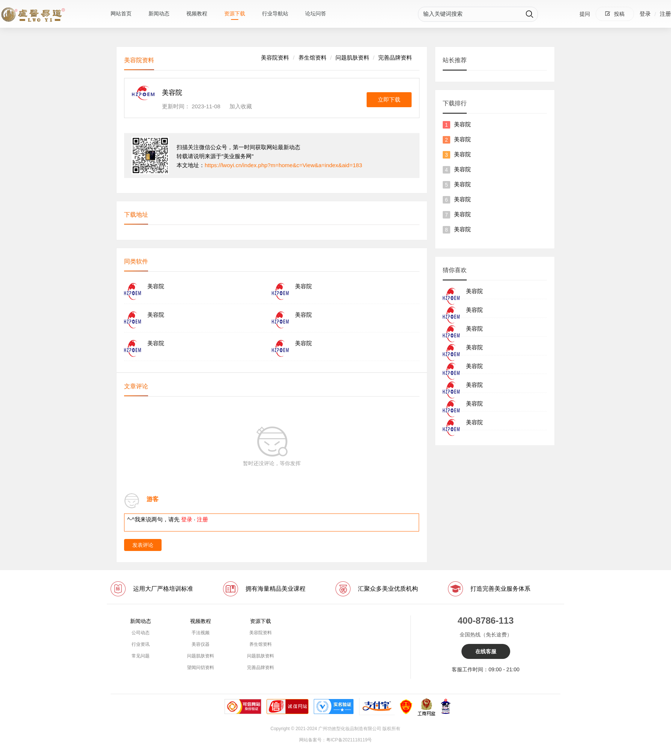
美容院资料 (275, 57)
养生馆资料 (312, 57)
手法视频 (201, 632)
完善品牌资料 (395, 57)
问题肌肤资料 (352, 57)
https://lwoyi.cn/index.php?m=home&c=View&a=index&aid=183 (283, 165)
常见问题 (141, 656)
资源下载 (234, 13)
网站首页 (121, 13)
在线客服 (485, 651)
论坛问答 (315, 13)
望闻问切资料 (200, 667)
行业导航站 (275, 13)
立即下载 (389, 99)
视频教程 (196, 13)
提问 (585, 14)
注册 (665, 13)
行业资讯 (141, 644)
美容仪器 (201, 644)
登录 (645, 13)
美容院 (462, 124)
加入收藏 (240, 106)
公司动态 (141, 632)
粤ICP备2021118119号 (349, 740)
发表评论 (142, 545)
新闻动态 (158, 13)
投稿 (615, 14)
